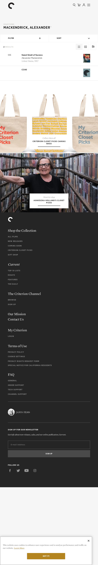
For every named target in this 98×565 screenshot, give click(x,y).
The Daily (13, 362)
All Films (13, 314)
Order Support (16, 463)
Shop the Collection (22, 308)
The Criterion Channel (24, 371)
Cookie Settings (16, 434)
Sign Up (12, 382)
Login (11, 414)
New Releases (15, 319)
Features (13, 357)
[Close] (88, 541)
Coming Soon (15, 323)
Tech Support (15, 467)
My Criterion (17, 408)
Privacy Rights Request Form (23, 439)
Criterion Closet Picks (20, 328)
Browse (12, 378)
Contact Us (16, 397)
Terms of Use (17, 423)
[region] (46, 550)
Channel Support (17, 472)
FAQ (11, 452)
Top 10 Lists (14, 348)
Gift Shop (13, 332)
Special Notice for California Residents (30, 443)
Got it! (46, 556)
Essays (11, 353)
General (12, 458)
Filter (24, 38)
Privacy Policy (16, 430)
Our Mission (17, 392)
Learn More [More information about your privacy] (19, 548)
